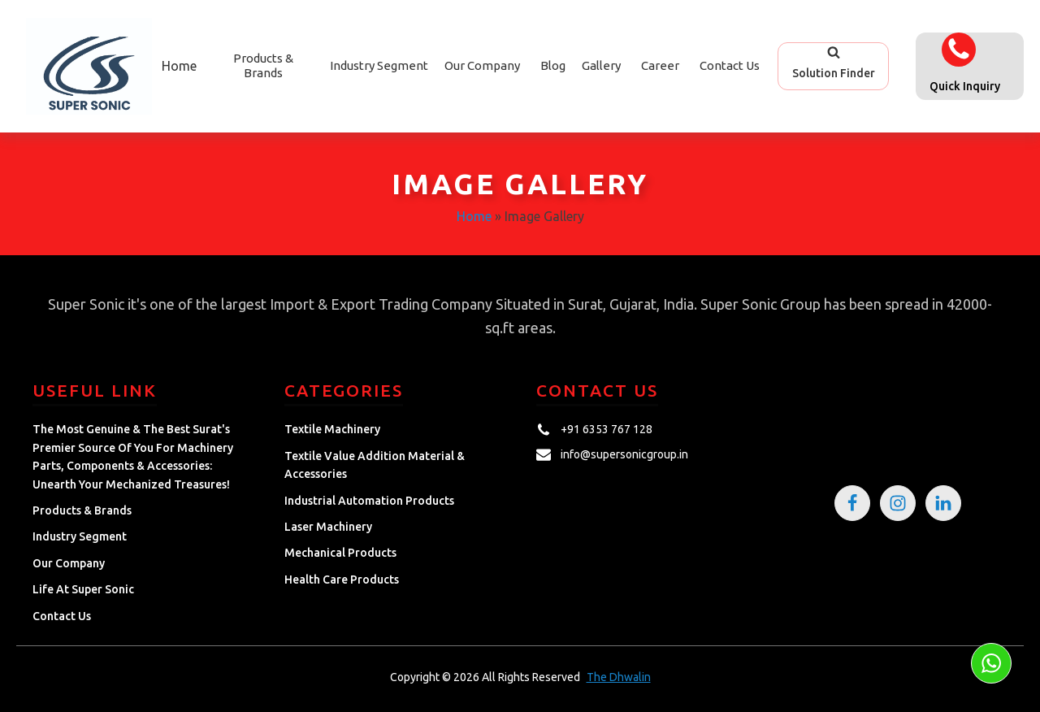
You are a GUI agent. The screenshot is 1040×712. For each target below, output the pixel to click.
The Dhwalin (619, 677)
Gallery (601, 65)
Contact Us (730, 65)
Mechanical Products (340, 552)
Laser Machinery (328, 526)
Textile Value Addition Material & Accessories (374, 464)
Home (179, 66)
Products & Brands (82, 510)
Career (660, 65)
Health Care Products (341, 579)
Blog (553, 65)
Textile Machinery (332, 429)
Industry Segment (379, 65)
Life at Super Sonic (83, 589)
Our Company (482, 65)
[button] (833, 65)
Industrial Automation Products (369, 500)
